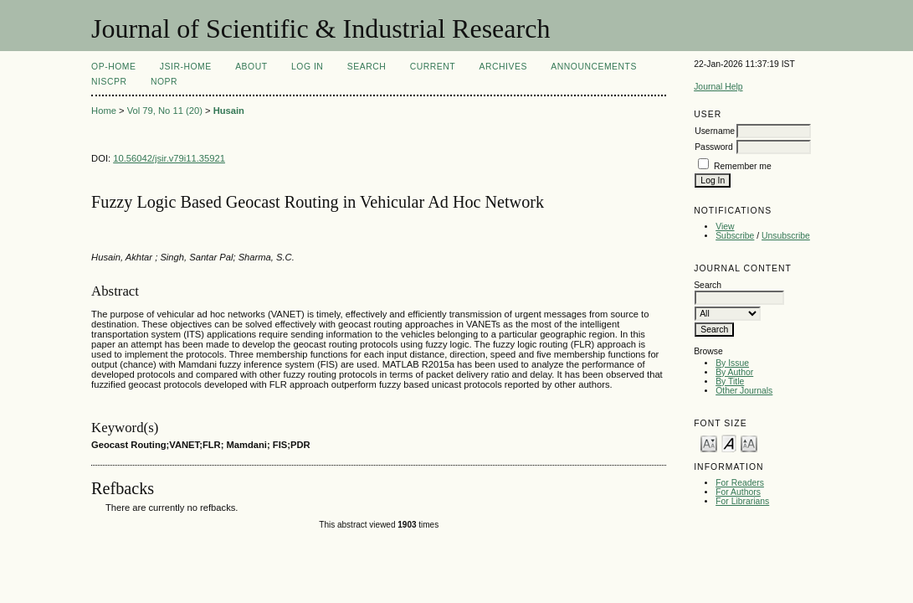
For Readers (740, 482)
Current (432, 66)
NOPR (164, 81)
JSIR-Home (186, 66)
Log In (307, 66)
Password (714, 147)
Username (715, 131)
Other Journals (744, 390)
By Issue (732, 363)
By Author (734, 372)
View (725, 226)
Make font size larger (749, 442)
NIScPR (108, 81)
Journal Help (718, 86)
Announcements (594, 66)
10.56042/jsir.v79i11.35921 (169, 158)
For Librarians (742, 501)
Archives (503, 66)
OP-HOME (113, 66)
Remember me (743, 166)
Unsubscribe (786, 235)
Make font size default (729, 442)
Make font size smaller (708, 442)
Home (103, 111)
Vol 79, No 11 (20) (165, 111)
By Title (730, 381)
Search (366, 66)
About (251, 66)
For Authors (738, 492)
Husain (228, 111)
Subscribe (735, 235)
